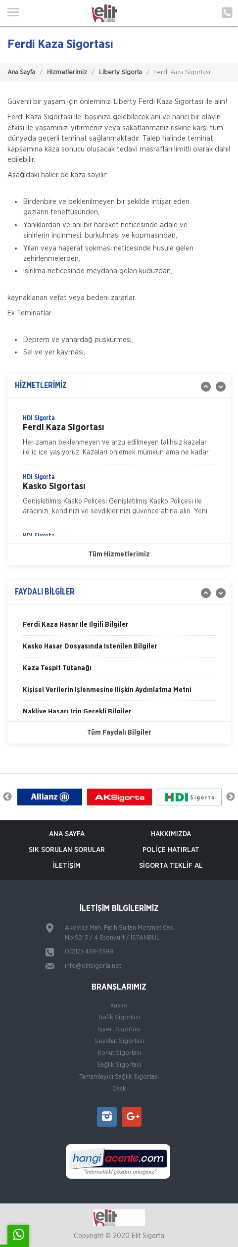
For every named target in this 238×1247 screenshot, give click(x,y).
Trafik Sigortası (119, 1017)
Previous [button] (7, 797)
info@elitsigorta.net (93, 966)
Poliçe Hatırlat (171, 850)
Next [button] (231, 797)
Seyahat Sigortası (119, 1041)
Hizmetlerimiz (67, 72)
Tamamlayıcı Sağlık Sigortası (119, 1077)
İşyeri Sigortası (119, 1029)
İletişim (67, 865)
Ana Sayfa (21, 72)
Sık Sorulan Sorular (67, 850)
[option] (119, 438)
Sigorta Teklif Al (171, 865)
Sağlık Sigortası (119, 1065)
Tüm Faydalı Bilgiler (119, 732)
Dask (119, 1089)
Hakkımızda (171, 834)
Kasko (119, 1005)
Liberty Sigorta (120, 72)
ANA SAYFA (67, 834)
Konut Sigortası (119, 1053)
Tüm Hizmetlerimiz (119, 554)
